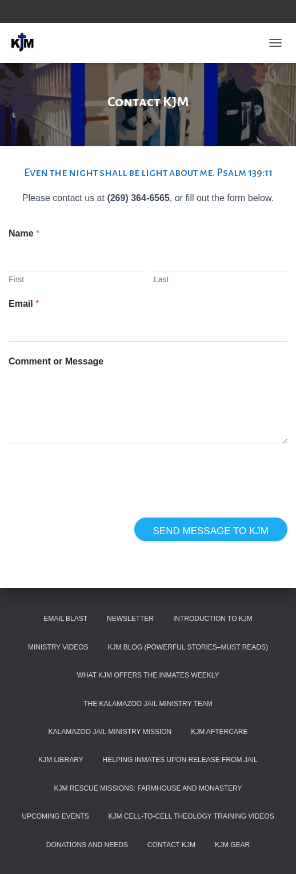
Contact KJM (171, 845)
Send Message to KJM (211, 531)
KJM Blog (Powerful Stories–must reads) (187, 647)
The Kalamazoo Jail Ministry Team (148, 704)
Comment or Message (56, 361)
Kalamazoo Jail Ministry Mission (109, 732)
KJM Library (60, 760)
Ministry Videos (58, 647)
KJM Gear (232, 845)
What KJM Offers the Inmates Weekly (148, 675)
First (16, 279)
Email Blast (65, 619)
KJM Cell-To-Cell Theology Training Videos (191, 816)
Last (161, 279)
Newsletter (130, 619)
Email (24, 303)
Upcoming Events (55, 816)
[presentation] (95, 510)
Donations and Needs (87, 845)
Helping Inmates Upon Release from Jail (180, 760)
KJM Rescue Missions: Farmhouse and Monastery (148, 788)
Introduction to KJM (213, 619)
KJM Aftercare (219, 732)
